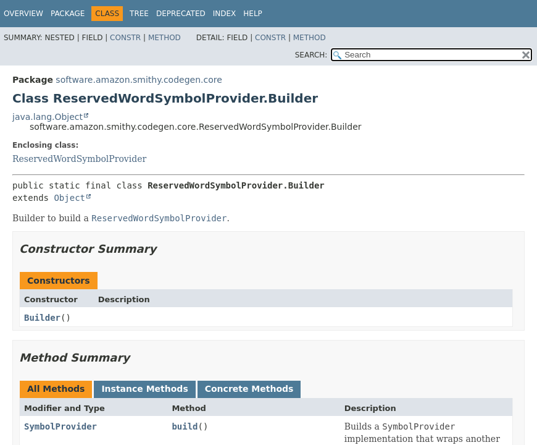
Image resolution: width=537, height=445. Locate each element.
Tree (139, 13)
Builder (42, 318)
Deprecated (181, 13)
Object (69, 198)
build (185, 426)
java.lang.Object (47, 117)
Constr (125, 37)
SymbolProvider (60, 426)
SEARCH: (311, 55)
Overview (23, 13)
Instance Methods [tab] (144, 389)
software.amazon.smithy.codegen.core (139, 80)
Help (252, 13)
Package (68, 13)
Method (164, 37)
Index (224, 13)
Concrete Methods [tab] (249, 389)
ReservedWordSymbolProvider (79, 159)
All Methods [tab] (56, 389)
